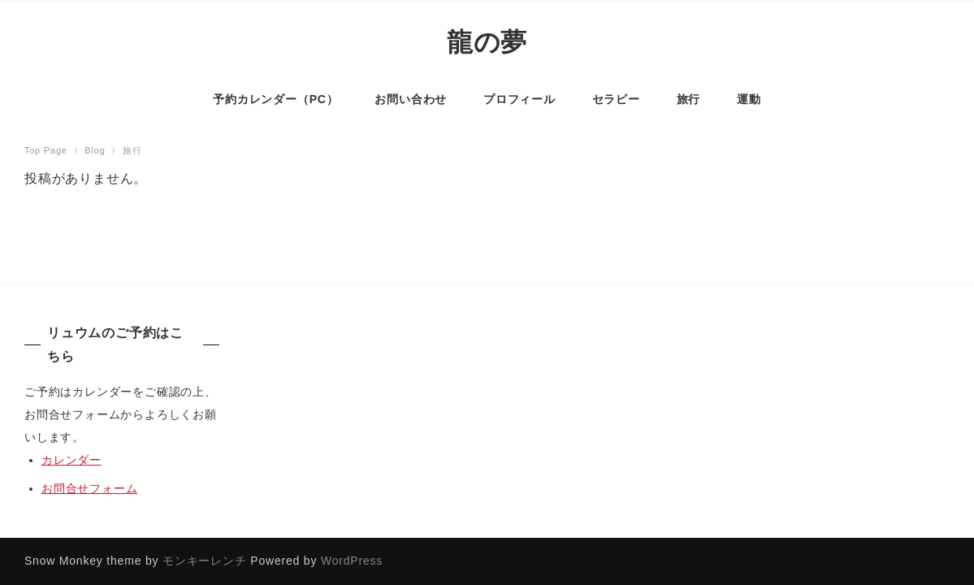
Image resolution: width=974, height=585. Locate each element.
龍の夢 (487, 41)
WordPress (352, 560)
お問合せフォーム (89, 488)
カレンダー (71, 459)
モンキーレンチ (204, 560)
